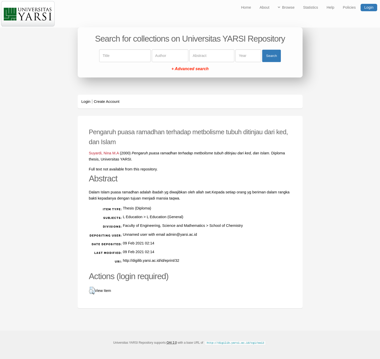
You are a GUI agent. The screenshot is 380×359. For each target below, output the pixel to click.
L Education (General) (165, 217)
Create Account (106, 102)
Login (368, 7)
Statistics (310, 7)
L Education (133, 217)
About (264, 7)
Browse (288, 7)
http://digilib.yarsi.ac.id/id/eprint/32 (151, 260)
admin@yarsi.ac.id (181, 234)
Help (330, 7)
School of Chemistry (226, 226)
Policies (349, 7)
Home (246, 7)
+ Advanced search (190, 69)
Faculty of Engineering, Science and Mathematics (164, 226)
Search (271, 56)
